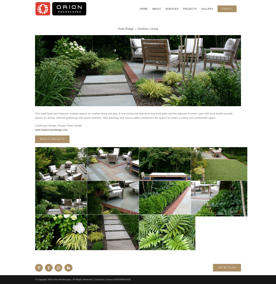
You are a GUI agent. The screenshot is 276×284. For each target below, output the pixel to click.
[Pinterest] (39, 268)
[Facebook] (49, 268)
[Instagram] (58, 268)
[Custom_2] (68, 268)
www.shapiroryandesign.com (51, 129)
